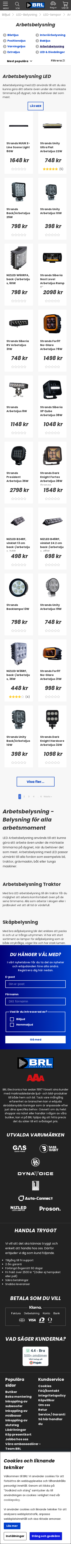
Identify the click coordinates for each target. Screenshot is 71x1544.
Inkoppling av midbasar (16, 1413)
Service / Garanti (51, 1414)
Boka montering (18, 1396)
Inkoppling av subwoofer (16, 1403)
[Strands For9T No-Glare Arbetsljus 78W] (52, 346)
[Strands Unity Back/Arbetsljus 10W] (19, 742)
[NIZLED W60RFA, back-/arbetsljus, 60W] (19, 280)
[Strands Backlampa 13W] (19, 610)
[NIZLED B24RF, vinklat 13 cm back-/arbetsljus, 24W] (19, 544)
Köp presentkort (18, 1434)
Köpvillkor (46, 1400)
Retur (42, 1410)
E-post (10, 977)
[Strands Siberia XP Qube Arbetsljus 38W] (52, 412)
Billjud (6, 14)
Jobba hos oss (16, 1439)
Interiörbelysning (52, 35)
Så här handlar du (50, 1421)
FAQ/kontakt (48, 1391)
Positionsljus (16, 41)
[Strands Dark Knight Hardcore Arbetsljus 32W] (52, 742)
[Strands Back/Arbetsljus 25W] (19, 214)
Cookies (44, 1386)
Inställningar (15, 1536)
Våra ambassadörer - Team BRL (23, 1446)
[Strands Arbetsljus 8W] (19, 412)
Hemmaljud (21, 1025)
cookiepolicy (12, 1500)
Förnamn (12, 994)
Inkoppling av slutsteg (16, 1422)
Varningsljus (16, 46)
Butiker (11, 1392)
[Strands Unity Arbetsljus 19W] (52, 610)
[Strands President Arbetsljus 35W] (19, 478)
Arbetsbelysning (52, 46)
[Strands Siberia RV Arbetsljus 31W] (19, 346)
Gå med (35, 1039)
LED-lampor (52, 14)
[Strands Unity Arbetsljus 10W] (52, 214)
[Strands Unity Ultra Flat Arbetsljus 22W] (52, 149)
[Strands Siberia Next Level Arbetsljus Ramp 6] (52, 280)
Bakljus (45, 41)
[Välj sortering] (17, 61)
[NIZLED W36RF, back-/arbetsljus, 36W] (19, 676)
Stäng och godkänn (46, 1536)
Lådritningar (15, 1430)
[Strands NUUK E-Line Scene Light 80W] (19, 149)
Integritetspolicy (52, 1395)
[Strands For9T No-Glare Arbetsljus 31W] (52, 676)
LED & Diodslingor (52, 52)
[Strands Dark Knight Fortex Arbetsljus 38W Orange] (52, 478)
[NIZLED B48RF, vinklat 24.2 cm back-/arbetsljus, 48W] (52, 544)
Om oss (44, 1405)
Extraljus (13, 52)
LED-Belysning (26, 14)
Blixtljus (13, 35)
